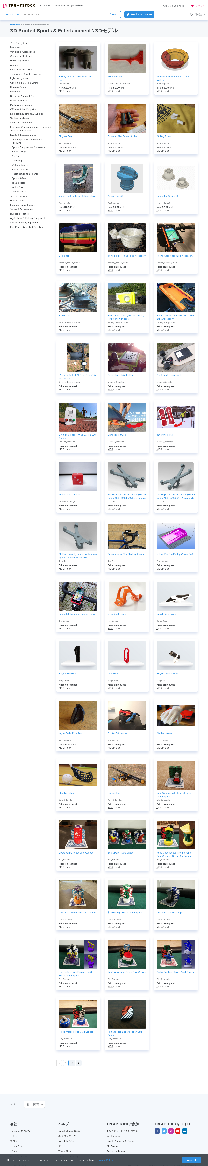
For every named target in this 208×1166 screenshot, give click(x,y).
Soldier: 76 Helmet (117, 733)
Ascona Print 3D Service (119, 83)
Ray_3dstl (112, 561)
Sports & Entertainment (35, 24)
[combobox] (64, 14)
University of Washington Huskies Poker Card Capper (76, 974)
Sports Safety (19, 178)
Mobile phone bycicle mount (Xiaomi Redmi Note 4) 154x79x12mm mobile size (123, 496)
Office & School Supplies (23, 109)
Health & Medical (19, 100)
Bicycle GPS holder (167, 614)
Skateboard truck (117, 435)
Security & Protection (21, 122)
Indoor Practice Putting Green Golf (175, 554)
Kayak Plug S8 (115, 196)
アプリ (62, 1146)
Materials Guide (66, 1141)
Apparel (14, 65)
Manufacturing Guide (69, 1131)
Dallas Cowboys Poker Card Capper (175, 972)
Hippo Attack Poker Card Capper (76, 1032)
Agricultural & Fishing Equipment (27, 218)
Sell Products (114, 1136)
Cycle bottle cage (117, 614)
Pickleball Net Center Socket (123, 136)
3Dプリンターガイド (69, 1136)
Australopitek (65, 83)
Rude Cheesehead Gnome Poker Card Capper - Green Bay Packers (174, 854)
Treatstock (19, 6)
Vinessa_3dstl (114, 740)
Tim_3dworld (65, 621)
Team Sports (19, 182)
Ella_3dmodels (163, 800)
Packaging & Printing (21, 105)
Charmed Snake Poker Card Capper (77, 912)
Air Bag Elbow (164, 136)
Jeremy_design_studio (69, 262)
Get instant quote (139, 14)
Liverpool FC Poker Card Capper (76, 852)
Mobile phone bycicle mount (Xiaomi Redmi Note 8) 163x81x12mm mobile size (172, 496)
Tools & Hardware (19, 118)
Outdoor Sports (20, 165)
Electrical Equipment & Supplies (27, 114)
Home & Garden (18, 87)
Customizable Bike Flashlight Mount (127, 554)
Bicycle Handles (67, 673)
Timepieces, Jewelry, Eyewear (26, 74)
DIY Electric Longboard (169, 375)
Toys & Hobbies (18, 196)
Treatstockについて (20, 1131)
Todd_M (111, 501)
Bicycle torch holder (167, 673)
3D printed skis (165, 435)
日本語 (197, 14)
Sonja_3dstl (162, 621)
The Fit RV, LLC (163, 203)
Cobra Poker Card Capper (170, 912)
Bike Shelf (64, 255)
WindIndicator (115, 76)
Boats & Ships (19, 151)
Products (45, 5)
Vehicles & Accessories (22, 51)
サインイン (197, 6)
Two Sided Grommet (167, 196)
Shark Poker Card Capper (121, 852)
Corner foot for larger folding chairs (77, 196)
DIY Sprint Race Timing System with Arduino (78, 437)
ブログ (13, 1141)
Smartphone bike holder (120, 375)
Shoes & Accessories (21, 209)
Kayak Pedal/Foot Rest (71, 733)
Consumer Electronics (22, 56)
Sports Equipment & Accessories (29, 147)
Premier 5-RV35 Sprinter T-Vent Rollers (173, 78)
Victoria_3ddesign (116, 382)
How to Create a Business (120, 1141)
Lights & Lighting (19, 78)
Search (114, 14)
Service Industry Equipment (24, 222)
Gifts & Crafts (17, 200)
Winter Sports (19, 191)
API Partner (113, 1146)
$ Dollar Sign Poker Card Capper (125, 912)
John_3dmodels (164, 740)
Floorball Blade (67, 793)
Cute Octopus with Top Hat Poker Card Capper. (174, 795)
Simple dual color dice (70, 494)
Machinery (15, 47)
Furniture (15, 91)
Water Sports (19, 187)
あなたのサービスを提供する (122, 1131)
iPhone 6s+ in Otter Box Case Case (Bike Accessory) (175, 317)
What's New (64, 1151)
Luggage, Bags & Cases (22, 205)
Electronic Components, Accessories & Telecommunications (30, 129)
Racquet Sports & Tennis (25, 174)
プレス (13, 1151)
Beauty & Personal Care (22, 96)
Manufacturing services (69, 5)
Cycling (16, 156)
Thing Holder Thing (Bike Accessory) (121, 257)
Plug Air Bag (65, 136)
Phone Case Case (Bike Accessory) (175, 255)
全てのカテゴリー (21, 43)
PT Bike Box (65, 315)
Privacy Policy (106, 1160)
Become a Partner (116, 1151)
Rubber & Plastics (19, 214)
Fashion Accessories (21, 69)
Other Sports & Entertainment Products (27, 141)
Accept (191, 1160)
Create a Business (173, 6)
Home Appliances (19, 60)
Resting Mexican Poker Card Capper (127, 972)
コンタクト (16, 1146)
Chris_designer (163, 561)
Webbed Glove (164, 733)
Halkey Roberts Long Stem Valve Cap (76, 78)
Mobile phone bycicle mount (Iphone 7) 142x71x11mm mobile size (78, 556)
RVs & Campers (20, 169)
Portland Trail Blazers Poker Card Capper (125, 1034)
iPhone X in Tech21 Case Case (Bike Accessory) (78, 377)
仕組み (13, 1136)
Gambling (17, 160)
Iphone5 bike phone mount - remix (77, 614)
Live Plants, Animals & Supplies (26, 227)
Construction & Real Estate (24, 83)
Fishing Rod (114, 793)
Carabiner (113, 673)
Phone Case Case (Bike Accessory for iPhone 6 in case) (126, 317)
